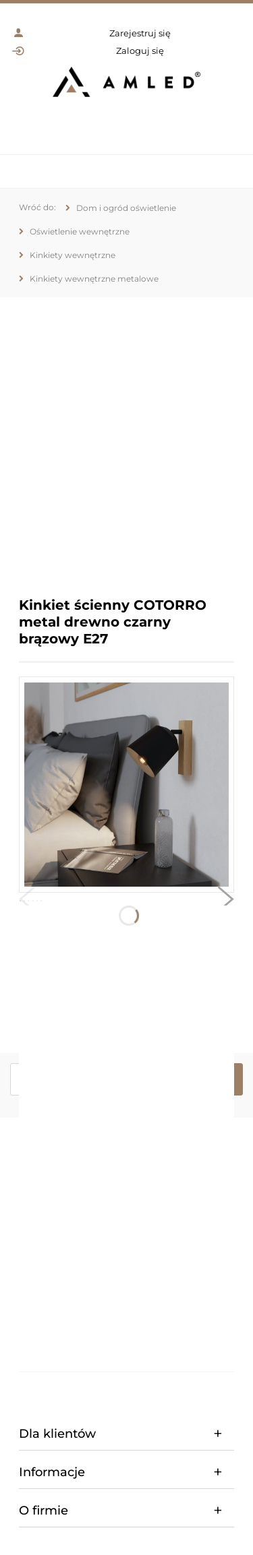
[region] (126, 437)
